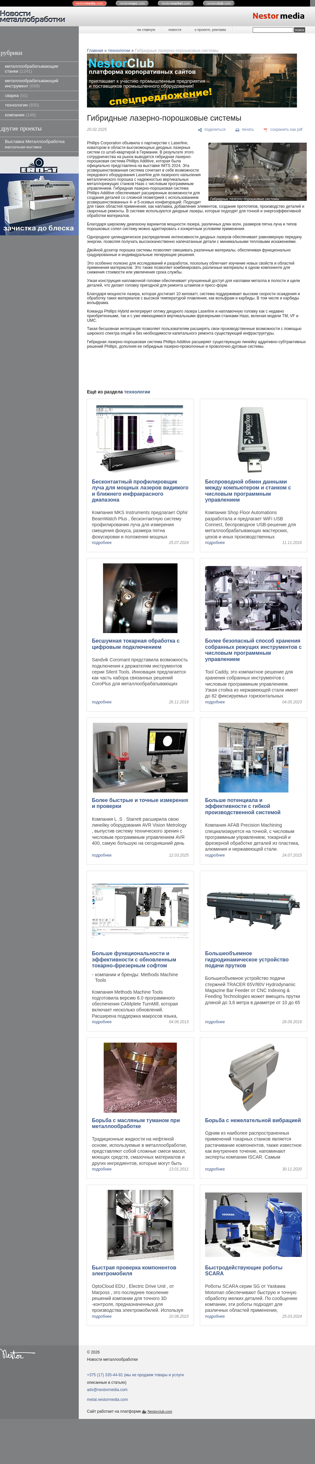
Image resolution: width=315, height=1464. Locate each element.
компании (20, 114)
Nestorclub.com (160, 1411)
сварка (16, 95)
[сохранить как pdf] (283, 130)
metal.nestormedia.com (107, 1399)
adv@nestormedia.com (107, 1389)
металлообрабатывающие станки (31, 69)
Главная (95, 50)
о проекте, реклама (210, 30)
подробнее (102, 543)
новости (174, 30)
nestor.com (89, 3)
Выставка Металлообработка (35, 144)
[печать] (245, 130)
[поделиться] (212, 130)
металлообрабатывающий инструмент (31, 83)
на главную (146, 30)
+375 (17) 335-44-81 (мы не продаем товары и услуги (135, 1375)
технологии (22, 105)
